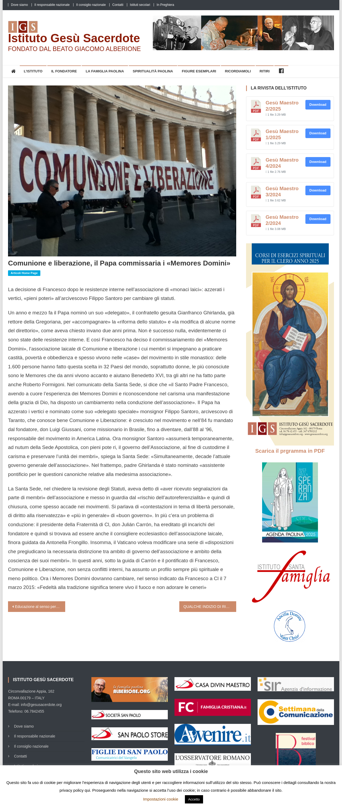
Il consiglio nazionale (91, 5)
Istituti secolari (140, 5)
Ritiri (265, 71)
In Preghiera (165, 5)
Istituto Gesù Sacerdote (74, 38)
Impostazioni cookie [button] (160, 799)
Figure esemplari (199, 71)
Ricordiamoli (238, 71)
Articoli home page (24, 273)
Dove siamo (19, 5)
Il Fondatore (64, 71)
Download (318, 105)
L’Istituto (33, 71)
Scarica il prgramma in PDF (290, 451)
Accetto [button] (194, 799)
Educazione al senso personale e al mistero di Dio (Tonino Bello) (40, 606)
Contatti (117, 5)
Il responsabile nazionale (52, 5)
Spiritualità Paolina (153, 71)
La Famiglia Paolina (105, 71)
